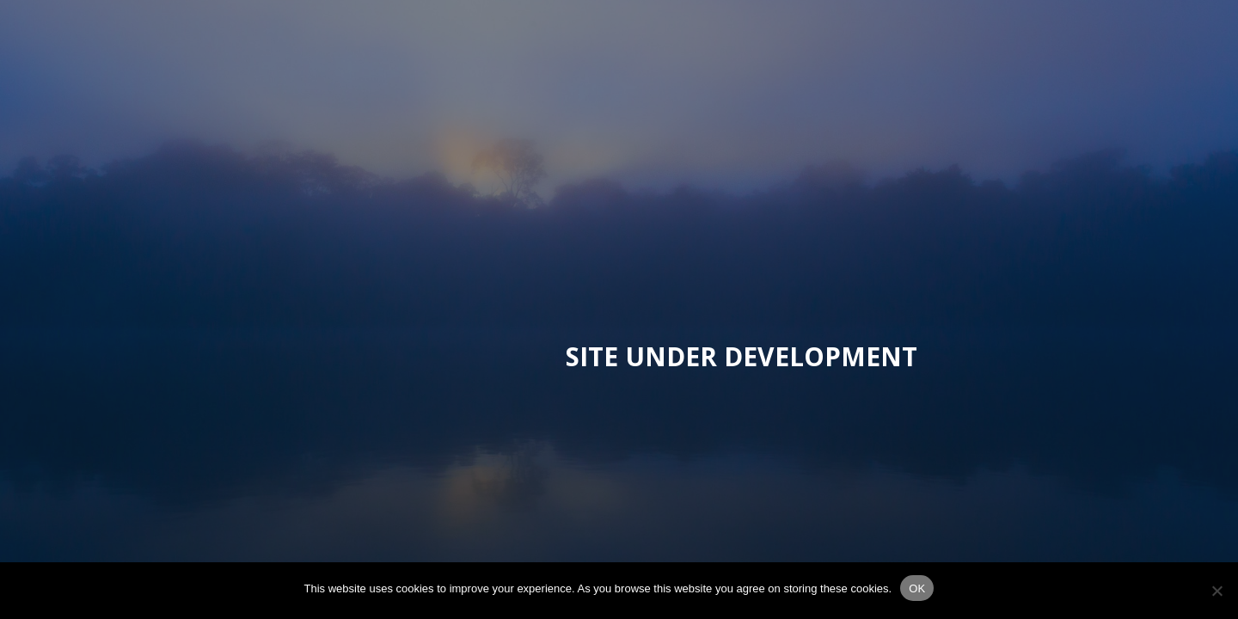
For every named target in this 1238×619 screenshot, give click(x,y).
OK (917, 588)
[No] (1216, 590)
